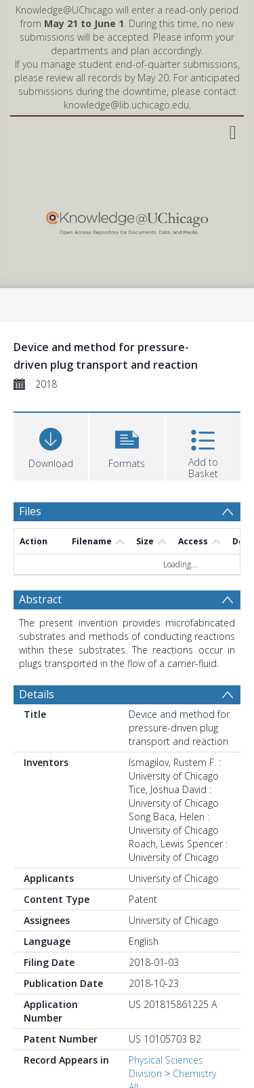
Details (36, 694)
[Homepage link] (126, 220)
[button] (126, 445)
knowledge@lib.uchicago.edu (126, 104)
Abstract (40, 599)
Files (30, 511)
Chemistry (194, 1073)
